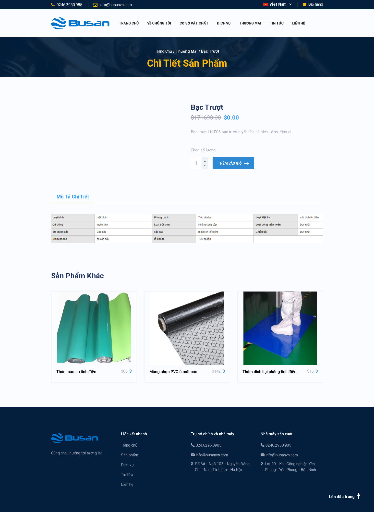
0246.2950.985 (69, 4)
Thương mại (250, 23)
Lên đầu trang (345, 496)
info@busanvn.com (115, 4)
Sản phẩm (129, 455)
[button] (277, 4)
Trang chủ (129, 23)
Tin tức (277, 23)
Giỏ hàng (315, 4)
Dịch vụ (223, 23)
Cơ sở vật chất (194, 23)
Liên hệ (298, 23)
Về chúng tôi (159, 23)
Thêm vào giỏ (233, 163)
